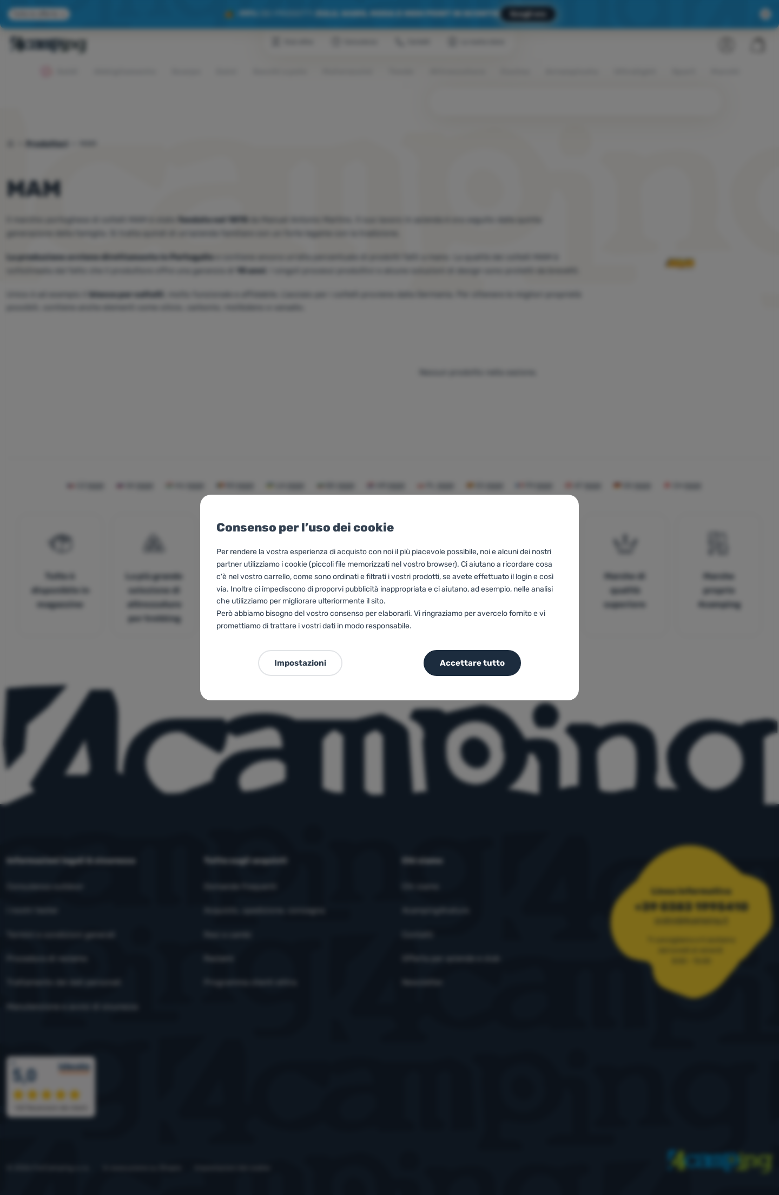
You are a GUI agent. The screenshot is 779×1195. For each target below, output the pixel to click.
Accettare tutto (472, 663)
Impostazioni (300, 663)
